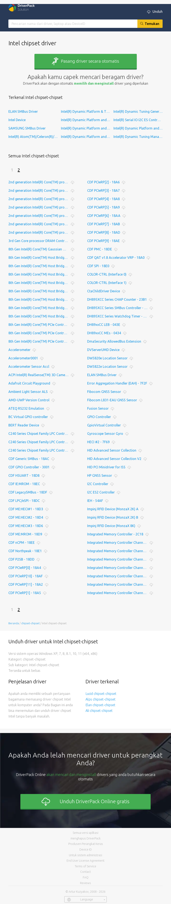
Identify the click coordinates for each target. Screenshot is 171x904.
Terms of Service (85, 866)
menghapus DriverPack (86, 838)
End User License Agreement (85, 860)
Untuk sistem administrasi (85, 855)
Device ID (85, 849)
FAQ (85, 877)
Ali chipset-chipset (99, 710)
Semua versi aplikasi (85, 832)
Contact (85, 871)
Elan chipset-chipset (100, 705)
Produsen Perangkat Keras (85, 844)
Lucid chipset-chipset (101, 693)
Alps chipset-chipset (101, 699)
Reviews (85, 883)
